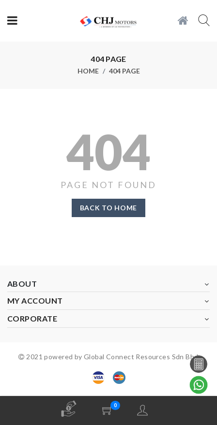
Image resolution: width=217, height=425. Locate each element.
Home (88, 71)
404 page (124, 71)
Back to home (108, 208)
